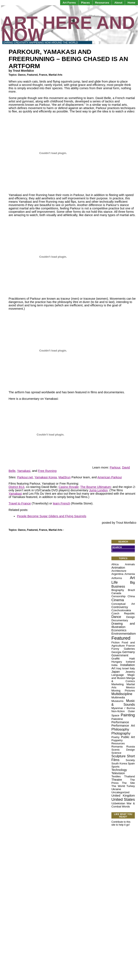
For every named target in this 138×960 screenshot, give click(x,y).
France (43, 74)
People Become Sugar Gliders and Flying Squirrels (51, 516)
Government (119, 655)
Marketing (117, 684)
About (118, 2)
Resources (102, 2)
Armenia (129, 573)
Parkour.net (25, 477)
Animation (118, 567)
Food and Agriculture (123, 644)
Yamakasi (23, 470)
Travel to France (20, 503)
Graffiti (115, 658)
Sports (115, 766)
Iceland (130, 661)
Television (118, 773)
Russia (130, 746)
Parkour (115, 467)
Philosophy (120, 729)
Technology (119, 770)
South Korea (119, 763)
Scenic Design (123, 749)
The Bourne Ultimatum (95, 487)
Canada (116, 593)
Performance (120, 722)
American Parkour (109, 477)
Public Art (128, 737)
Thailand (129, 776)
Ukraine (116, 789)
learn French (61, 503)
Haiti (132, 658)
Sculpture (118, 756)
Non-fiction (118, 711)
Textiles (116, 776)
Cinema (117, 600)
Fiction (115, 642)
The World (118, 786)
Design (130, 617)
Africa (115, 564)
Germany (128, 652)
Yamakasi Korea (46, 477)
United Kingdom (123, 795)
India (114, 665)
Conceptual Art (123, 603)
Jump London (98, 490)
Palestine (117, 719)
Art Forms (69, 2)
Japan (115, 671)
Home (131, 2)
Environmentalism (123, 633)
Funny (115, 648)
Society (130, 760)
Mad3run (64, 477)
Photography (120, 733)
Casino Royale (69, 487)
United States (123, 799)
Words (126, 806)
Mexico (130, 687)
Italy (132, 668)
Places (85, 2)
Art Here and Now (68, 29)
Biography (117, 590)
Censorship (118, 596)
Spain (131, 763)
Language (117, 674)
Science (116, 752)
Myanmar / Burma (123, 708)
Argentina (117, 573)
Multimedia (118, 697)
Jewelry (130, 671)
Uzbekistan (118, 803)
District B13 (16, 487)
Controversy (119, 607)
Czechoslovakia (121, 610)
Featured (32, 74)
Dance (22, 74)
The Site (128, 782)
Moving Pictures (123, 690)
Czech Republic (123, 613)
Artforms (116, 578)
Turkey (130, 786)
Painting (128, 715)
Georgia (116, 652)
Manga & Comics (123, 679)
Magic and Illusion (123, 676)
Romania (117, 746)
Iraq (118, 668)
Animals (130, 564)
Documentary (119, 620)
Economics (118, 630)
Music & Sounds (123, 702)
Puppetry (117, 740)
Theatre (116, 779)
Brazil (131, 590)
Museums (117, 701)
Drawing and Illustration (123, 625)
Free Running (47, 470)
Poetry (115, 737)
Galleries (129, 648)
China (131, 596)
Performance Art (123, 725)
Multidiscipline (121, 694)
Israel (125, 668)
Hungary (116, 661)
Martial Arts (55, 74)
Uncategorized (120, 792)
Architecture (118, 570)
